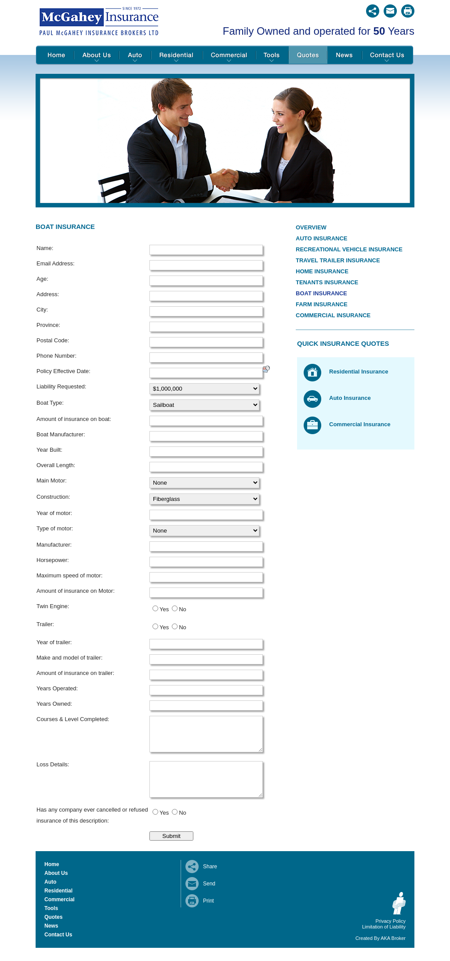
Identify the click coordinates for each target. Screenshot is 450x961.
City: (42, 309)
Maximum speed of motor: (69, 575)
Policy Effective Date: (63, 371)
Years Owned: (54, 703)
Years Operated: (57, 688)
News (344, 55)
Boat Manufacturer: (60, 434)
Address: (47, 294)
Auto (135, 55)
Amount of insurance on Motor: (75, 590)
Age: (42, 279)
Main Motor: (51, 480)
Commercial (229, 55)
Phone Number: (56, 355)
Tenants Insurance (327, 282)
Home (55, 55)
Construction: (53, 496)
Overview (311, 227)
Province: (48, 325)
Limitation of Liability (384, 940)
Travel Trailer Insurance (338, 260)
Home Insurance (322, 271)
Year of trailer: (54, 642)
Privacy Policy (391, 934)
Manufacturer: (54, 544)
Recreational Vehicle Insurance (349, 249)
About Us (96, 55)
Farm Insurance (322, 304)
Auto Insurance (322, 238)
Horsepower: (52, 560)
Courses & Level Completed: (72, 719)
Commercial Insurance (333, 315)
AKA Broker (393, 951)
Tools (272, 55)
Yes (164, 609)
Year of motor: (54, 513)
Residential (177, 55)
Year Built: (49, 449)
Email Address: (55, 263)
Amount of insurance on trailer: (75, 673)
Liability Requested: (61, 386)
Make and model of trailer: (69, 657)
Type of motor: (54, 528)
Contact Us (388, 55)
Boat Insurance (321, 293)
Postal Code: (52, 340)
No (182, 609)
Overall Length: (55, 465)
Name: (44, 248)
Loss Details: (52, 771)
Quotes (308, 55)
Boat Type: (50, 402)
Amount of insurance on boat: (73, 419)
